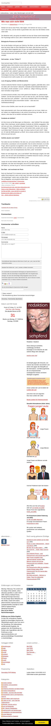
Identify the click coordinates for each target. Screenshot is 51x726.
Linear (15, 217)
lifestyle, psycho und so (10, 704)
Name (3, 227)
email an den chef (32, 355)
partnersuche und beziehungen (12, 710)
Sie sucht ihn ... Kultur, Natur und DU (37, 549)
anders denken (7, 683)
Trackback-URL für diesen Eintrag (9, 207)
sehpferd (9, 6)
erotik (4, 652)
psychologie (22, 183)
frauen (5, 658)
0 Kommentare (20, 181)
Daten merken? (7, 293)
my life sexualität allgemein (34, 519)
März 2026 (30, 650)
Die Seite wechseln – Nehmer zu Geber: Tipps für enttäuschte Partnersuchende (36, 577)
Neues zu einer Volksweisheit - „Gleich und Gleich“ (13, 189)
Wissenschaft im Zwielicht (10, 716)
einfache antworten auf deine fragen (13, 688)
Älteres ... (29, 654)
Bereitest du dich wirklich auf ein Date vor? (11, 193)
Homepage (4, 237)
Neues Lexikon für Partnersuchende (37, 399)
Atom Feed (6, 545)
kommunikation (34, 6)
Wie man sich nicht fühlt (12, 22)
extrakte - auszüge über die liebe (12, 692)
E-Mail (3, 232)
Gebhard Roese (13, 24)
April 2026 (30, 648)
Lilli (39, 437)
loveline (42, 506)
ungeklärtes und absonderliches (9, 181)
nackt (4, 660)
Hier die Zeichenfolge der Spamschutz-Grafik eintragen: (15, 287)
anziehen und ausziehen (10, 684)
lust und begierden (8, 706)
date (13, 183)
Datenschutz (5, 9)
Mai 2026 (29, 646)
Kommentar (4, 242)
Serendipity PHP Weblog (8, 672)
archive (5, 686)
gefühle (17, 6)
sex (4, 664)
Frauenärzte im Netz (33, 523)
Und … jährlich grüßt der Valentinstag (10, 195)
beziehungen (7, 646)
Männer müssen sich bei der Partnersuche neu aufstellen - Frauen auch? (37, 563)
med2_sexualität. (32, 511)
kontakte (24, 6)
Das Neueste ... (31, 652)
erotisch (17, 183)
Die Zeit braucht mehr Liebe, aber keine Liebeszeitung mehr (15, 187)
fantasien (5, 656)
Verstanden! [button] (41, 722)
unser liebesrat (7, 714)
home (3, 6)
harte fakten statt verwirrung (11, 698)
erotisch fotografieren (9, 690)
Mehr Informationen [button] (27, 723)
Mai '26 (36, 603)
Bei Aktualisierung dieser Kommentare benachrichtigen (19, 295)
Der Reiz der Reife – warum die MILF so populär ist (13, 191)
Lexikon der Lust (31, 390)
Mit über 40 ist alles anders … (35, 547)
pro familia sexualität (38, 508)
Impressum (44, 6)
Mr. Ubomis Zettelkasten (10, 708)
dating (5, 650)
